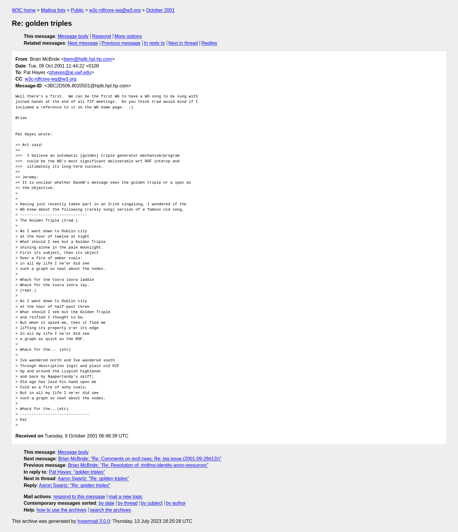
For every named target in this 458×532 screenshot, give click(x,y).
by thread (128, 503)
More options (128, 36)
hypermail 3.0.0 (93, 521)
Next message (83, 43)
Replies (209, 43)
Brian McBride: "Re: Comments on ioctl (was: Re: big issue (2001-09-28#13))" (140, 458)
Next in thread (183, 43)
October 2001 (160, 10)
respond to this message (79, 496)
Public (77, 10)
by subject (151, 503)
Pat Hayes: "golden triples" (77, 472)
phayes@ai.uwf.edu (70, 72)
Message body (73, 36)
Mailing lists (53, 10)
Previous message (121, 43)
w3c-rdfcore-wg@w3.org (115, 10)
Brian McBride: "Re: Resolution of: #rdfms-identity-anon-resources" (138, 465)
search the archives (110, 509)
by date (106, 503)
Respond (101, 36)
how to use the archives (62, 509)
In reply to (154, 43)
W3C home (24, 10)
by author (176, 503)
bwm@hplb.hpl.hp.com (88, 59)
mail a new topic (126, 496)
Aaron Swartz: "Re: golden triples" (93, 478)
